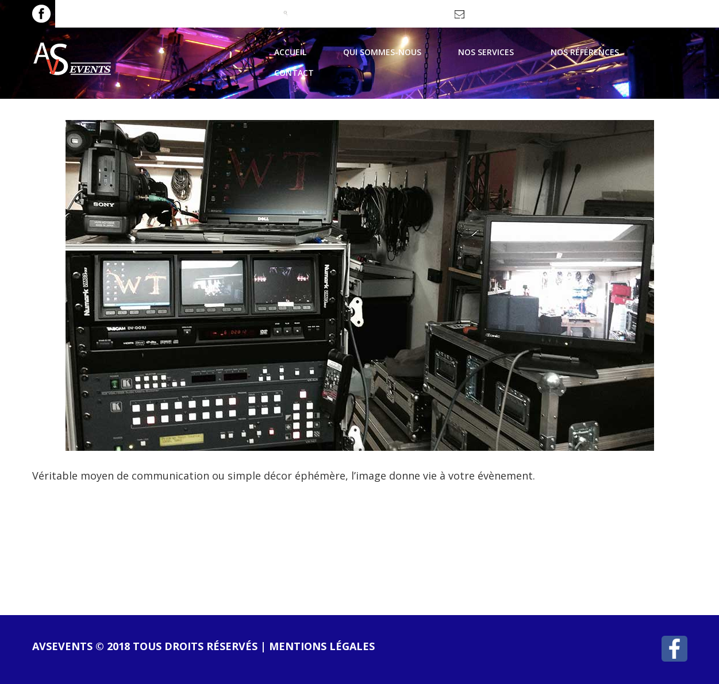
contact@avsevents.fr (505, 18)
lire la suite (84, 533)
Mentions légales (322, 646)
